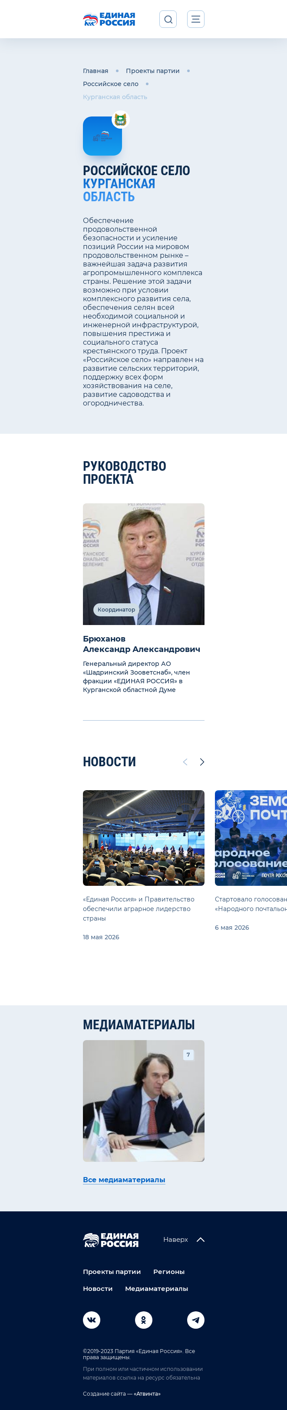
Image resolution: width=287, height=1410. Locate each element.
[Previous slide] (184, 762)
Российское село (111, 84)
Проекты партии (153, 71)
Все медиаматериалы (124, 1180)
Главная (96, 71)
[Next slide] (202, 762)
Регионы (169, 1271)
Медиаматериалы (156, 1288)
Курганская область (115, 97)
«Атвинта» (146, 1393)
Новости (98, 1288)
